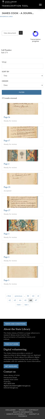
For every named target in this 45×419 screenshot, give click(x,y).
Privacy (22, 410)
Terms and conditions (15, 324)
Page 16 (7, 117)
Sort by (5, 72)
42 (10, 300)
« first (8, 296)
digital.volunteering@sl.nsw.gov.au (17, 386)
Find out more (11, 344)
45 (25, 300)
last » (27, 305)
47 (36, 300)
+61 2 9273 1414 (9, 383)
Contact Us (34, 414)
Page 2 (6, 163)
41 (38, 296)
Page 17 (7, 140)
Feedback (22, 416)
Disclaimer (10, 410)
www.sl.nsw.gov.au (11, 388)
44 (20, 300)
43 (15, 300)
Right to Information (23, 412)
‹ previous (18, 296)
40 (33, 296)
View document (11, 33)
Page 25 (7, 187)
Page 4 (6, 257)
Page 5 (6, 280)
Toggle (21, 33)
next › (19, 305)
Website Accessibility (16, 414)
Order (5, 81)
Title (4, 62)
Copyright (33, 410)
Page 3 (6, 233)
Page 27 (7, 210)
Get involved (11, 366)
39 (28, 296)
